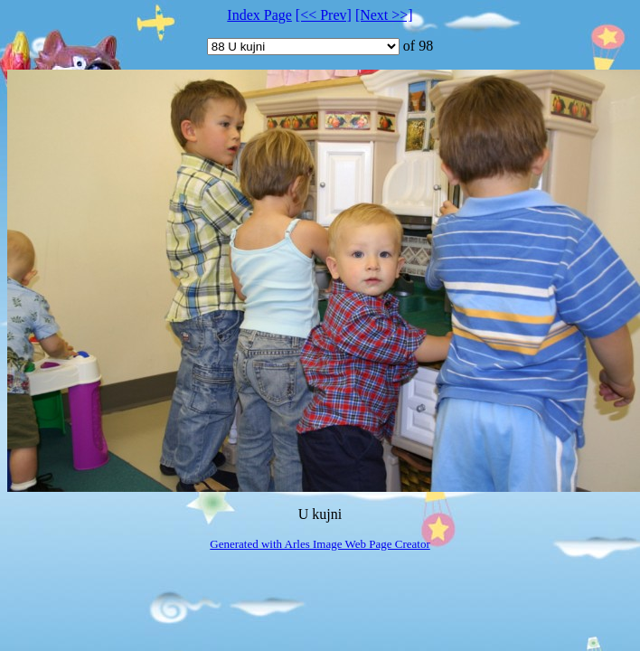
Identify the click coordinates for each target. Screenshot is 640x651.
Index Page (259, 15)
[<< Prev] (324, 15)
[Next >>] (384, 15)
